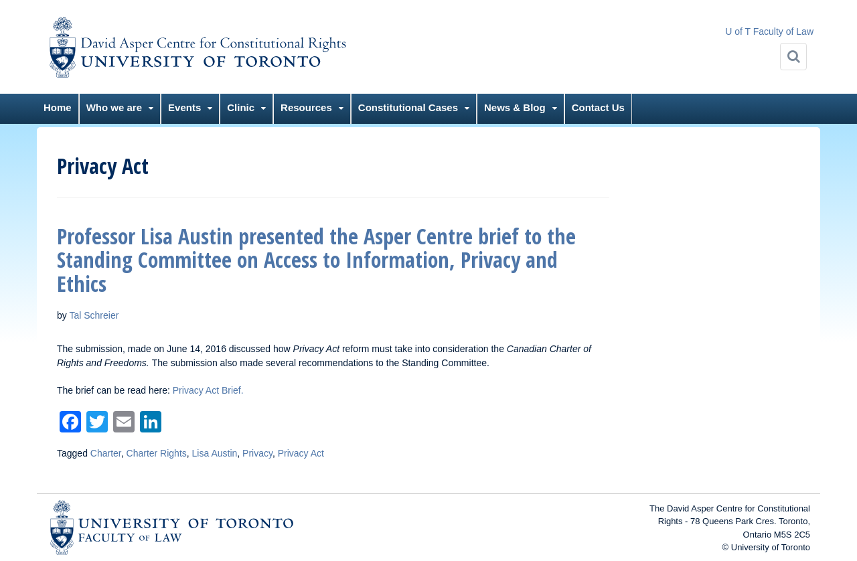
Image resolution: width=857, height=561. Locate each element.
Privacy (257, 453)
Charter (105, 453)
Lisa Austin (215, 453)
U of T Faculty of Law (769, 31)
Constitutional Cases (408, 107)
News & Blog (515, 107)
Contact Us (598, 107)
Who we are (114, 107)
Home (58, 107)
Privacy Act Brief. (208, 390)
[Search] (793, 56)
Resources (306, 107)
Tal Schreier (94, 315)
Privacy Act (301, 453)
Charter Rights (157, 453)
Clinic (240, 107)
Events (184, 107)
